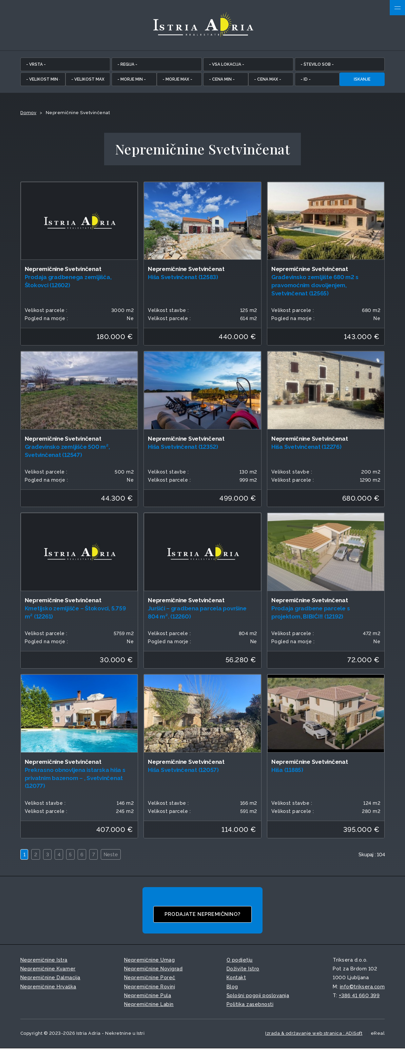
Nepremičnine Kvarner (48, 969)
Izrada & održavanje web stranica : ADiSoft (313, 1033)
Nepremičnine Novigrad (153, 969)
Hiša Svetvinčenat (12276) (306, 447)
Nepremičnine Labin (149, 1004)
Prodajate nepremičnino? (203, 915)
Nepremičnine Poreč (149, 978)
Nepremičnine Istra (44, 960)
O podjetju (240, 960)
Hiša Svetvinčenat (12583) (183, 277)
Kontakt (236, 978)
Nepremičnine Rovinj (149, 987)
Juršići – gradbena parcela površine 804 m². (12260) (197, 612)
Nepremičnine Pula (147, 996)
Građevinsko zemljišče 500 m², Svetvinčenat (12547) (67, 451)
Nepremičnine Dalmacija (50, 978)
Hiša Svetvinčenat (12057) (183, 770)
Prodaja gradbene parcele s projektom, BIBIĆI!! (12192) (310, 612)
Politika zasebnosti (250, 1004)
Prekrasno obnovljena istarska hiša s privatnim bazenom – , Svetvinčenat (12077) (75, 778)
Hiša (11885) (287, 770)
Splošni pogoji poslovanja (258, 996)
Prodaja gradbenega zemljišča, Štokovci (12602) (68, 281)
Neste (113, 855)
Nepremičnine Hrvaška (48, 987)
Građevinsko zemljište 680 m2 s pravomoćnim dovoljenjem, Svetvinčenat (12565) (315, 285)
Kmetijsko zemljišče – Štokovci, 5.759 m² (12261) (75, 612)
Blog (232, 987)
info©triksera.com (362, 987)
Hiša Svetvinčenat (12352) (183, 447)
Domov (28, 113)
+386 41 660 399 (359, 996)
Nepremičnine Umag (149, 960)
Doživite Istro (243, 969)
